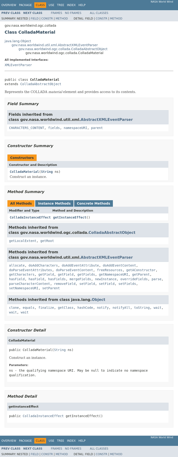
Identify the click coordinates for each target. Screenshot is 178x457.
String (47, 172)
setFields (127, 284)
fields (54, 128)
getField (46, 274)
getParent (141, 274)
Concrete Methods (93, 203)
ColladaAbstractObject (40, 84)
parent (97, 128)
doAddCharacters (43, 265)
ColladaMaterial (24, 172)
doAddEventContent (119, 265)
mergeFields (80, 279)
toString (142, 307)
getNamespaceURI (113, 274)
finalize (46, 307)
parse (156, 279)
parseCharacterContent (29, 284)
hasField (17, 279)
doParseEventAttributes (30, 270)
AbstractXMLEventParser (107, 119)
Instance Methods (54, 203)
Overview (8, 5)
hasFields (57, 279)
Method (62, 18)
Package (25, 5)
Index (71, 5)
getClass (65, 307)
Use (51, 5)
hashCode (85, 307)
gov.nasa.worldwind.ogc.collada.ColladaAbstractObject (63, 49)
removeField (65, 284)
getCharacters (22, 274)
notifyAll (121, 307)
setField (87, 284)
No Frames (73, 13)
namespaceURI (75, 128)
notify (103, 307)
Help (82, 5)
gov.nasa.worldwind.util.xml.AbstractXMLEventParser (55, 45)
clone (14, 307)
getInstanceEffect (69, 217)
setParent (51, 288)
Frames (56, 13)
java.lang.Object (18, 41)
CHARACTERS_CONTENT (26, 128)
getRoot (47, 241)
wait (158, 307)
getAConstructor (141, 270)
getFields (86, 274)
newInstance (106, 279)
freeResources (109, 270)
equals (29, 307)
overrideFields (134, 279)
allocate (17, 265)
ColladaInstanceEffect (30, 217)
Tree (60, 5)
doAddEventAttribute (80, 265)
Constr (47, 18)
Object (98, 299)
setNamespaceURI (23, 288)
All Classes (99, 13)
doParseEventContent (74, 270)
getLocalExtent (22, 241)
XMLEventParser (18, 65)
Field (34, 18)
